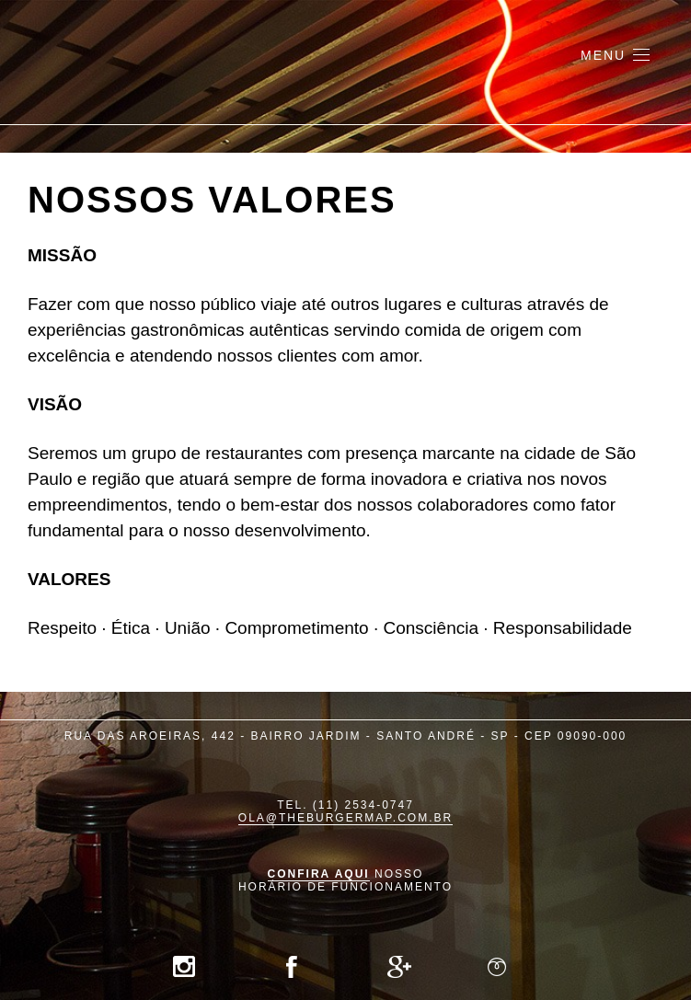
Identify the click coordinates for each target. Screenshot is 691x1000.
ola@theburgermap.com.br (345, 817)
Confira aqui (319, 874)
